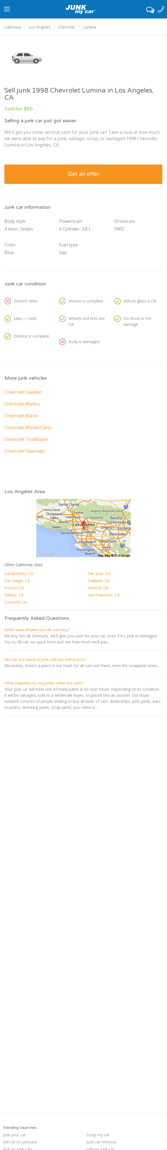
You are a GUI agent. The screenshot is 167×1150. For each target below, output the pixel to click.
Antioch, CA (98, 587)
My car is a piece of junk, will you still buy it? (44, 659)
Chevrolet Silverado (24, 451)
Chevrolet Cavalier (23, 392)
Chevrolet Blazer (21, 416)
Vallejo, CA (13, 595)
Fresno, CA (14, 587)
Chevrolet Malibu (22, 404)
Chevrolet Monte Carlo (27, 427)
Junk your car (14, 1134)
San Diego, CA (17, 580)
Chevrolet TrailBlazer (26, 439)
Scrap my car (97, 1134)
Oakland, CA (98, 580)
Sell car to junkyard (20, 1142)
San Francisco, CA (104, 595)
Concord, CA (15, 602)
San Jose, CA (99, 573)
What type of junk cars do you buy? (37, 629)
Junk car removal (101, 1142)
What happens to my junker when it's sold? (43, 683)
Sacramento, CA (18, 573)
